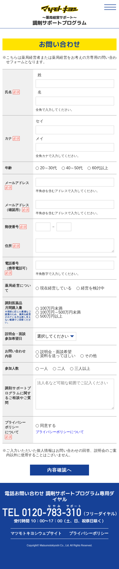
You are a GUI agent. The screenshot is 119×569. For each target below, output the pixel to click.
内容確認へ (59, 470)
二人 (61, 368)
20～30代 (48, 168)
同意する (48, 425)
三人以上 (82, 368)
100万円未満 (51, 308)
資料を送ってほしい (57, 356)
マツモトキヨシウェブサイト (36, 533)
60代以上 (100, 168)
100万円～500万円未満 (60, 312)
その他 (91, 356)
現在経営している (56, 288)
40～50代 (74, 168)
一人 (44, 368)
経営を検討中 (92, 288)
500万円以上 (51, 316)
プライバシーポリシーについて (60, 432)
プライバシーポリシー (88, 533)
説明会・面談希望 (56, 352)
